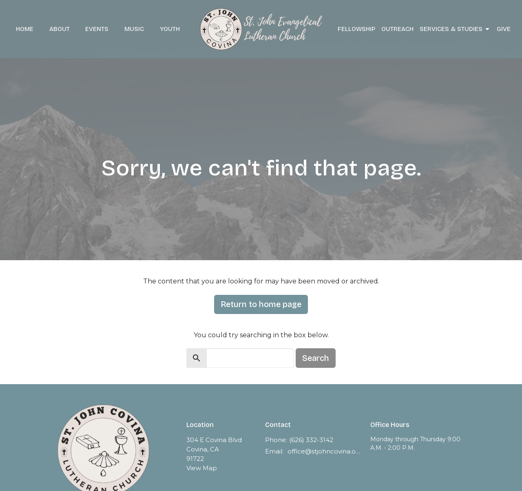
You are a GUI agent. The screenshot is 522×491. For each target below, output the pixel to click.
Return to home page (261, 304)
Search (315, 358)
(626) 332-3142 (311, 440)
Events (96, 29)
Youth (170, 29)
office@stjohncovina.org (325, 451)
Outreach (397, 29)
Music (134, 29)
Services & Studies (455, 29)
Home (24, 29)
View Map (201, 468)
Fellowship (356, 29)
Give (504, 29)
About (59, 29)
